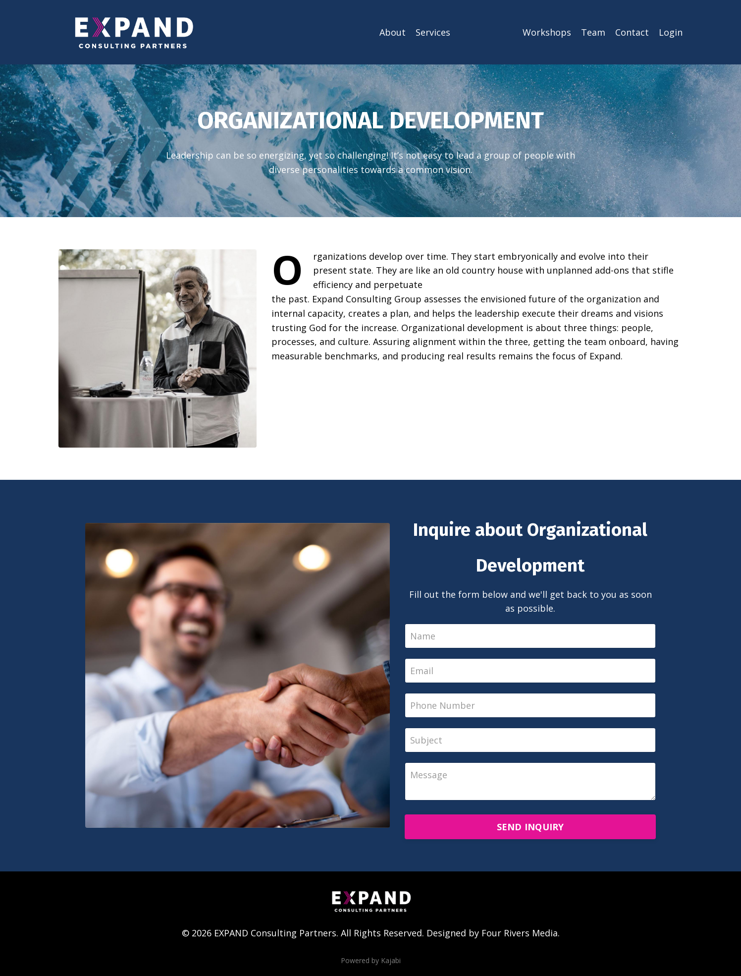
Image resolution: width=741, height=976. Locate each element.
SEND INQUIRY (530, 827)
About (392, 32)
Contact (632, 32)
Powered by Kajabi (371, 960)
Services (433, 32)
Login (671, 32)
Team (593, 32)
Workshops (547, 32)
